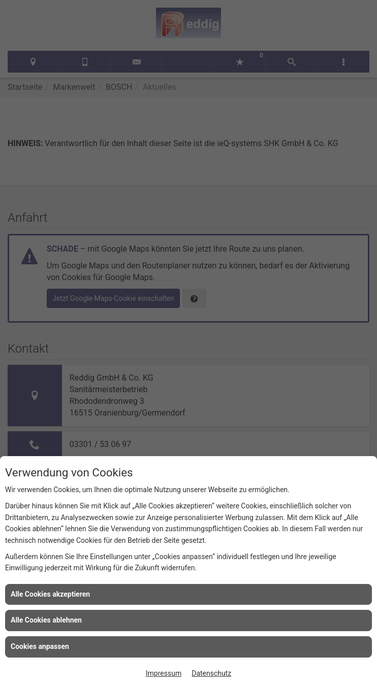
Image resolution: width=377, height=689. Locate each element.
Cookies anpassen (40, 646)
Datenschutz (211, 673)
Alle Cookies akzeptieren (50, 594)
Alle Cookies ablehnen (46, 620)
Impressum (163, 673)
